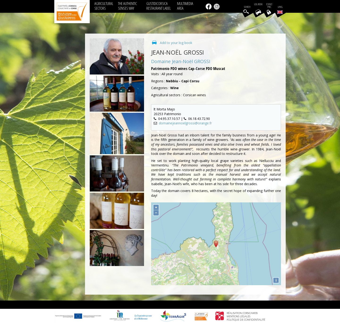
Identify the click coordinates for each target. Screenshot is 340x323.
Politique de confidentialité (246, 319)
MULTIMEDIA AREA (185, 6)
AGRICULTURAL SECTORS (103, 6)
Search (247, 7)
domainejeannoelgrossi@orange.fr (185, 123)
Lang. (280, 9)
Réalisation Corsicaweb (242, 313)
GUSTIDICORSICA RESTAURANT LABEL (158, 6)
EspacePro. (269, 6)
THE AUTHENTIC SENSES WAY (127, 6)
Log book (258, 4)
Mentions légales (238, 316)
